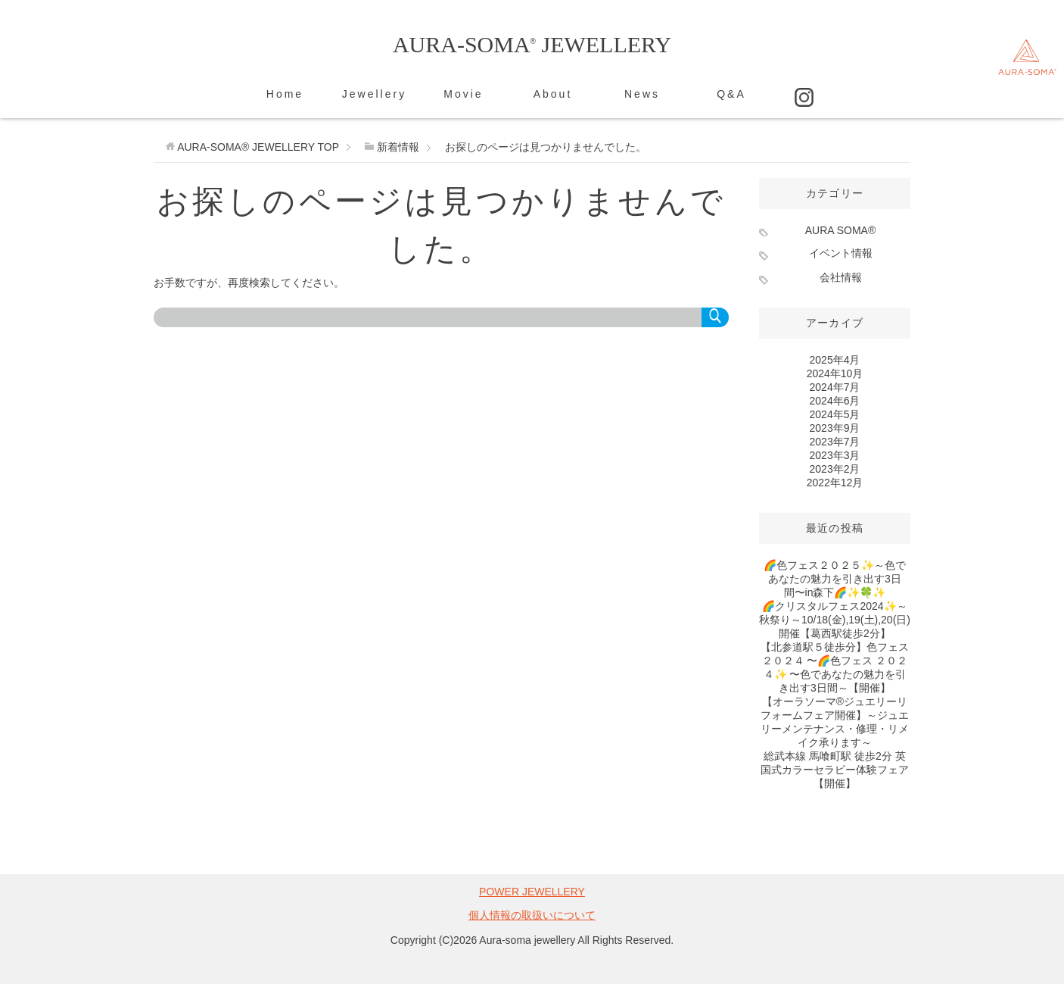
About (553, 94)
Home (284, 94)
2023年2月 (835, 469)
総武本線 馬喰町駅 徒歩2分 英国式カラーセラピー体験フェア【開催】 (835, 769)
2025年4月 (835, 360)
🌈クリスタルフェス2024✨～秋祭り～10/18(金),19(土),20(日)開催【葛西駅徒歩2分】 (834, 619)
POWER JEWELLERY (532, 892)
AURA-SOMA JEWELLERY (532, 44)
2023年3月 (835, 455)
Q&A (731, 94)
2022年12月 (835, 482)
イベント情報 (841, 253)
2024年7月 (835, 387)
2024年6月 (835, 401)
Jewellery (374, 94)
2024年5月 (835, 414)
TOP (258, 147)
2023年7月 (835, 442)
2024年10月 (835, 373)
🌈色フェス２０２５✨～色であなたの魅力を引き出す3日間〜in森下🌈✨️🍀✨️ (835, 578)
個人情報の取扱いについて (532, 915)
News (642, 94)
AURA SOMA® (840, 230)
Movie (463, 94)
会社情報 (841, 277)
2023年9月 (835, 428)
